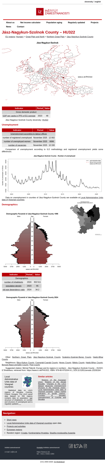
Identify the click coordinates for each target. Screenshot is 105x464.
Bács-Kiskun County (25, 363)
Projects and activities (16, 426)
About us (10, 22)
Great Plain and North (35, 37)
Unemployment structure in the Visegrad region (52, 387)
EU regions (10, 37)
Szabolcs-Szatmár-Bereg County (76, 357)
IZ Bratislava (59, 462)
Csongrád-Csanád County (46, 363)
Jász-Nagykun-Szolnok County (80, 37)
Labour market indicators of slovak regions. (52, 393)
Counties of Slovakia (51, 395)
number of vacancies (17, 145)
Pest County (34, 365)
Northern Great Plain (56, 37)
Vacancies (49, 386)
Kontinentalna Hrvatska (39, 433)
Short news (12, 420)
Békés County (78, 363)
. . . (20, 404)
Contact (20, 27)
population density (14, 286)
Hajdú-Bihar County (94, 363)
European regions (14, 430)
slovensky (89, 2)
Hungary (19, 37)
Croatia (24, 433)
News (8, 27)
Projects (94, 22)
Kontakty (40, 447)
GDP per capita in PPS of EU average (19, 116)
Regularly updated (76, 22)
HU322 (45, 120)
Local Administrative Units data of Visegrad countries (11, 381)
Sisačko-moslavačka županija (62, 433)
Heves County (65, 363)
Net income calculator (30, 22)
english (98, 2)
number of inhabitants (13, 282)
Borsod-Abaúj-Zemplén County (15, 365)
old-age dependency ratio (14, 290)
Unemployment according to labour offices (29, 134)
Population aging (54, 22)
